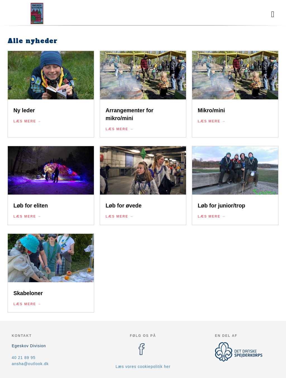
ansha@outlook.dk (30, 363)
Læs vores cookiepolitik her (143, 366)
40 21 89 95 (23, 357)
